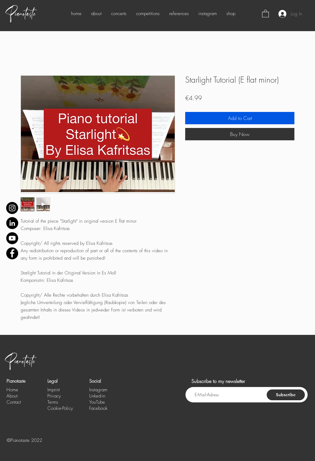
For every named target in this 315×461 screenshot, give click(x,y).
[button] (265, 13)
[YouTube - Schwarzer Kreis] (12, 238)
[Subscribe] (286, 394)
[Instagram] (12, 208)
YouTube (97, 402)
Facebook (98, 408)
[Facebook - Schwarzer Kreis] (12, 253)
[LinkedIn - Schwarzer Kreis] (12, 223)
